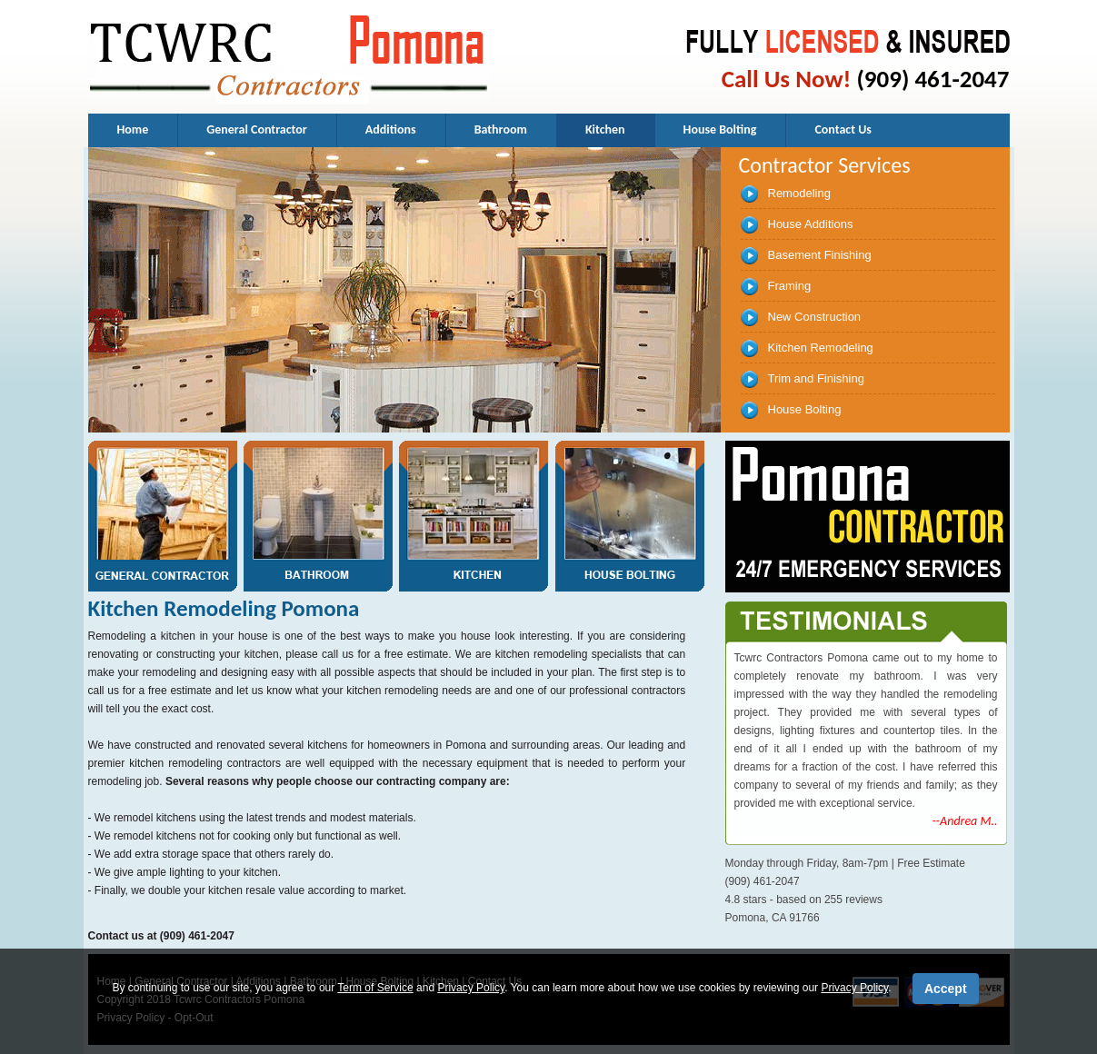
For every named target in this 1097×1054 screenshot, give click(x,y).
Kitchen (605, 129)
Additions (390, 129)
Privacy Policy (470, 987)
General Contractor (256, 129)
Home (133, 129)
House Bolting (720, 129)
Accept (945, 988)
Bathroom (500, 129)
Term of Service (375, 987)
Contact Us (843, 129)
